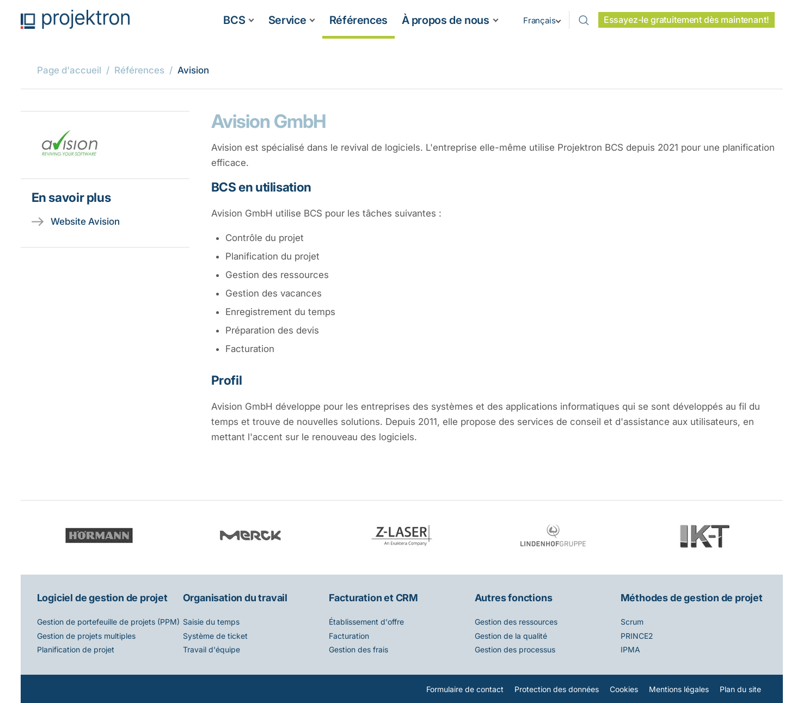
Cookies (624, 689)
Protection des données (556, 689)
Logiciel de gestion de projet (102, 597)
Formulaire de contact (465, 689)
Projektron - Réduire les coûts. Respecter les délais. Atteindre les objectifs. (75, 19)
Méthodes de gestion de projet (692, 597)
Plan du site (740, 689)
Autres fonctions (514, 597)
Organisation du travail (235, 597)
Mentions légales (679, 689)
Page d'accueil (69, 70)
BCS (234, 20)
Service (287, 20)
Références (358, 20)
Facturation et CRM (373, 597)
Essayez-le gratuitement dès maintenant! (686, 20)
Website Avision (85, 221)
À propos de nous (445, 20)
